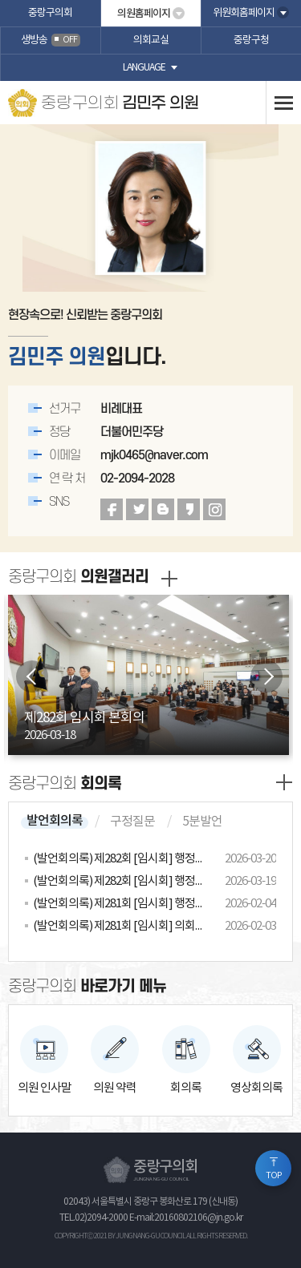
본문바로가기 (0, 0)
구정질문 (132, 821)
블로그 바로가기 (163, 509)
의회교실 (151, 40)
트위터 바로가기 (137, 509)
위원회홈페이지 (244, 13)
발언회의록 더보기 (284, 782)
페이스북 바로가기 (111, 509)
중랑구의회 (50, 13)
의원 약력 (114, 1088)
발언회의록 (54, 821)
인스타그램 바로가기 (214, 509)
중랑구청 (251, 40)
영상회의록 (256, 1088)
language (144, 68)
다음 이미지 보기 (266, 676)
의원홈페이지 (143, 13)
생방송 (50, 40)
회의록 (185, 1088)
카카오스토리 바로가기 (188, 509)
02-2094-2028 (137, 478)
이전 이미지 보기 (32, 676)
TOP (274, 1176)
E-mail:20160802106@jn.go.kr (185, 1218)
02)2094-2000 (101, 1218)
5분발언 (202, 821)
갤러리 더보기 (169, 579)
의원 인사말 (44, 1088)
